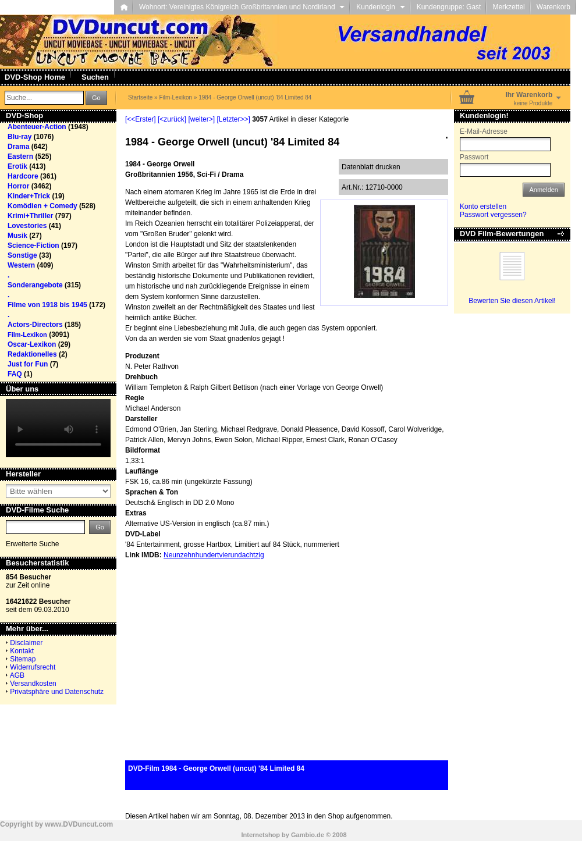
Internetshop (260, 834)
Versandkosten (33, 683)
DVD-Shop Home (35, 77)
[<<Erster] (140, 119)
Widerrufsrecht (32, 667)
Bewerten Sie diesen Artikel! (512, 301)
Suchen (95, 77)
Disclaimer (26, 643)
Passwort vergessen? (493, 215)
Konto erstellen (483, 206)
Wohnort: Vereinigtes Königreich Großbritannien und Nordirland (242, 7)
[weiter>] (201, 119)
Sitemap (23, 659)
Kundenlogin (380, 7)
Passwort (474, 157)
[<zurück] (172, 119)
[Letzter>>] (233, 119)
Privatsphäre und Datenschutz (57, 692)
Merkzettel (508, 7)
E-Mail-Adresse (484, 131)
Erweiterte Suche (32, 544)
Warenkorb (553, 7)
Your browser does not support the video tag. (58, 428)
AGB (17, 675)
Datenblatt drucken (371, 167)
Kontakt (22, 651)
